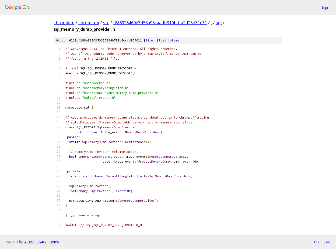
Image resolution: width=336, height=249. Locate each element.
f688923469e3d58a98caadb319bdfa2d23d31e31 (160, 22)
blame (174, 40)
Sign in (326, 7)
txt (316, 241)
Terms (54, 241)
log (161, 40)
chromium (64, 22)
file (149, 40)
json (327, 241)
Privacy (40, 241)
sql (219, 22)
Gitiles (28, 241)
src (106, 22)
